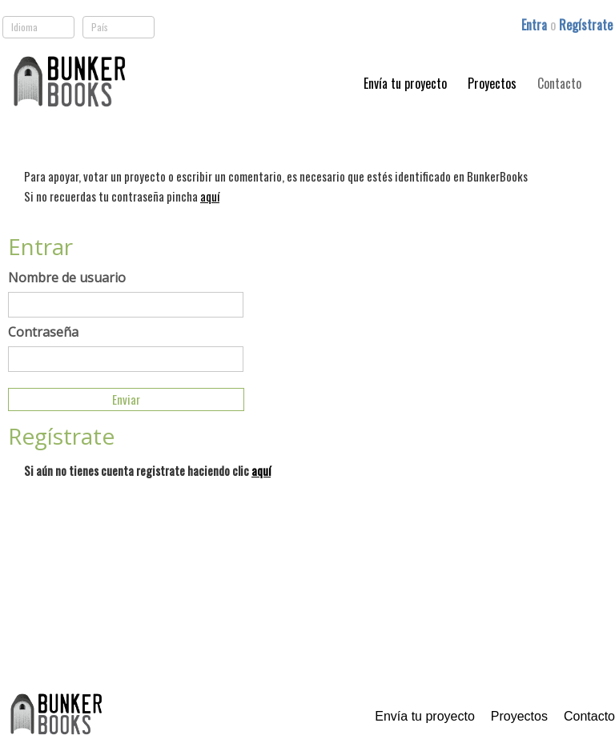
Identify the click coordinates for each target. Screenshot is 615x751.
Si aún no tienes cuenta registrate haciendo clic (147, 470)
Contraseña (43, 332)
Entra (535, 24)
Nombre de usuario (67, 277)
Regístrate (586, 24)
